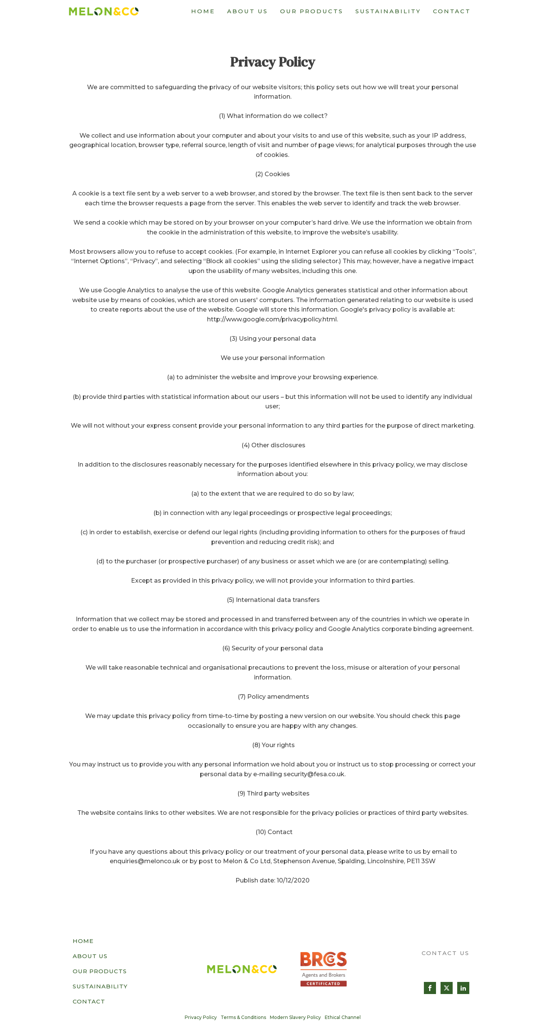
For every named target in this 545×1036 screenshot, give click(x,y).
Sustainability (388, 11)
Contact (452, 11)
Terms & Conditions (243, 1017)
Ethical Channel (343, 1017)
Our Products (311, 11)
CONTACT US (446, 953)
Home (203, 11)
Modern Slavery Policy (295, 1017)
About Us (247, 11)
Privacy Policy (201, 1017)
